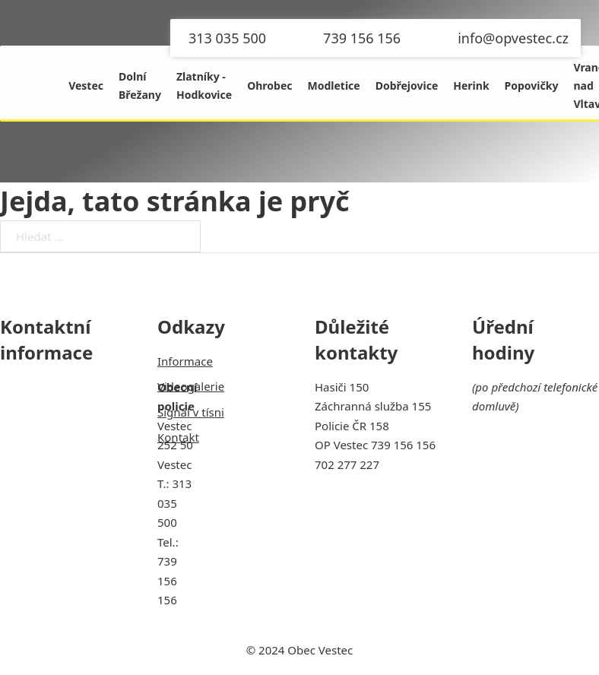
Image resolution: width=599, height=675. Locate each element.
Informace (185, 361)
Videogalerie (190, 386)
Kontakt (178, 437)
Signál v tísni (190, 412)
